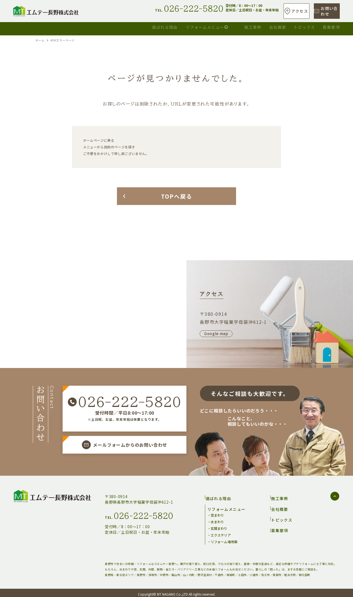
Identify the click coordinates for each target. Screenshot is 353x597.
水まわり (217, 519)
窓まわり (217, 512)
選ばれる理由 (86, 26)
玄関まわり (219, 525)
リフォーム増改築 (224, 538)
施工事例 (202, 26)
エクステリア (221, 532)
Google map (216, 333)
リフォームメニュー (144, 26)
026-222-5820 (129, 402)
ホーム (39, 40)
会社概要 (244, 26)
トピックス (287, 26)
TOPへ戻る (176, 196)
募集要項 (331, 26)
